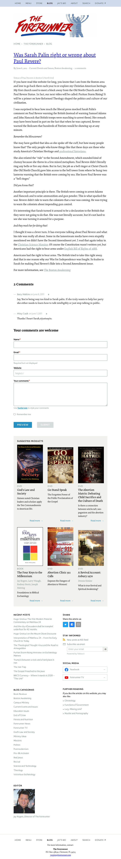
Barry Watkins (23, 294)
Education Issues (21, 711)
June (18, 68)
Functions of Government (77, 704)
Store (39, 3)
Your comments (21, 380)
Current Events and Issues (41, 68)
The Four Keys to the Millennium (29, 574)
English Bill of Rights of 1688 (80, 248)
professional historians (72, 151)
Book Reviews (20, 694)
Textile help (22, 407)
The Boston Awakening (57, 270)
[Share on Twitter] (65, 624)
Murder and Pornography (76, 713)
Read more (35, 520)
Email (16, 352)
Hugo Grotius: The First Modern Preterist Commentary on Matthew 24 (33, 621)
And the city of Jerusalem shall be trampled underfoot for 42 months (33, 628)
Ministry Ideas (20, 736)
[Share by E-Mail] (78, 624)
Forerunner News (22, 723)
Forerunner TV (21, 727)
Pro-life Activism (21, 753)
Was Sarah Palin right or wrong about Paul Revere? (55, 57)
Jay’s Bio (61, 3)
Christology (70, 700)
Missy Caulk (22, 313)
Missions (18, 740)
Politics (17, 744)
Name (16, 339)
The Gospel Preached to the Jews (29, 671)
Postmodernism (21, 749)
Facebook (74, 669)
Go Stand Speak (57, 490)
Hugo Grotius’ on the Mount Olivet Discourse (35, 633)
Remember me (24, 414)
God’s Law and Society (24, 732)
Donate (99, 840)
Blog (50, 3)
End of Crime (20, 715)
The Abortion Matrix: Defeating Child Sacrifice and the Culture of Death (90, 495)
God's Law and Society (26, 491)
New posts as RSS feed (77, 639)
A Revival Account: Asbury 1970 (89, 574)
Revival (17, 761)
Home (18, 3)
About (74, 3)
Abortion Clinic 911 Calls (59, 574)
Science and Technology (25, 766)
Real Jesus (18, 757)
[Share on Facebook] (72, 624)
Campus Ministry (21, 702)
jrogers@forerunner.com (60, 855)
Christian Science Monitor (33, 244)
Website (17, 367)
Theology (18, 770)
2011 (25, 68)
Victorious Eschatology (24, 774)
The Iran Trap (20, 667)
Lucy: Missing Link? (73, 709)
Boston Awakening (63, 68)
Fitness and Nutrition (23, 719)
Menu (28, 3)
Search (86, 3)
